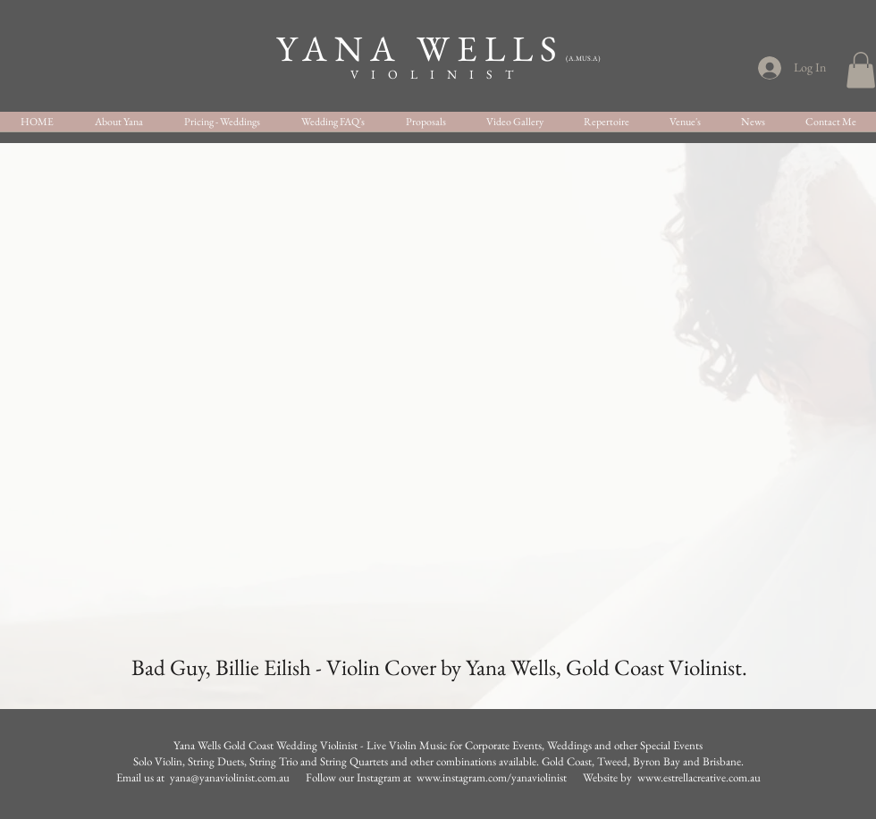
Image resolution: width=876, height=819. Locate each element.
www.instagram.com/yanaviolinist (493, 777)
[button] (861, 70)
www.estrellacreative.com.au (699, 777)
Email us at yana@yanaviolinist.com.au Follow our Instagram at (266, 777)
